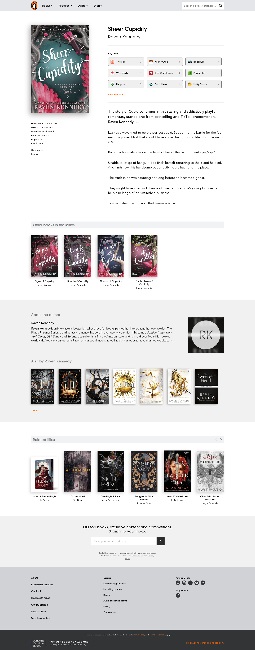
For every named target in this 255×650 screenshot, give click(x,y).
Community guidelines (114, 583)
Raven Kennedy (124, 36)
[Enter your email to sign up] (124, 541)
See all (34, 410)
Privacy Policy (139, 634)
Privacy (106, 606)
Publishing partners (112, 589)
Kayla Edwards (210, 503)
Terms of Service (156, 634)
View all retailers (116, 94)
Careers (107, 577)
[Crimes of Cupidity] (111, 256)
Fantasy (35, 153)
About (34, 577)
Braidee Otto (144, 503)
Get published (39, 604)
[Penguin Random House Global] (40, 643)
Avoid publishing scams (115, 600)
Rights (106, 594)
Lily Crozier (45, 500)
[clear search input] (220, 6)
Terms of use (109, 612)
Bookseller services (42, 584)
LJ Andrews (177, 500)
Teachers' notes (40, 618)
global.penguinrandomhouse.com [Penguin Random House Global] (205, 642)
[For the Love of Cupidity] (144, 256)
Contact (36, 591)
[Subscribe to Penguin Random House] (161, 541)
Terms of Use (137, 555)
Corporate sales (40, 598)
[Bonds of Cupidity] (77, 256)
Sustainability (39, 611)
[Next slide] (221, 439)
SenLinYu (77, 500)
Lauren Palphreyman (110, 500)
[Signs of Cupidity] (44, 256)
